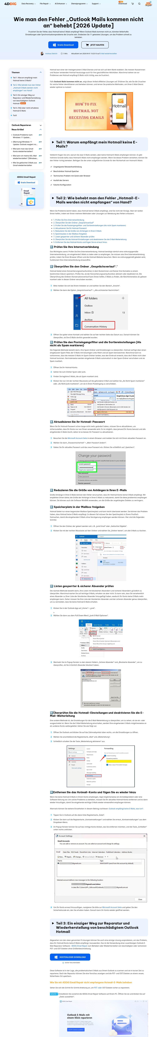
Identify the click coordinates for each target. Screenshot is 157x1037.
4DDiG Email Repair (79, 946)
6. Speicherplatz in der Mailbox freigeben (70, 234)
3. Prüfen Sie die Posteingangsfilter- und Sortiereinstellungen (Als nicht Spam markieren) (89, 225)
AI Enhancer (60, 3)
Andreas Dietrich (51, 53)
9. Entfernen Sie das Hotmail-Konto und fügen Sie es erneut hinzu (80, 242)
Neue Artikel (18, 129)
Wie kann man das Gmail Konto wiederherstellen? (27, 150)
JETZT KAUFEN (95, 44)
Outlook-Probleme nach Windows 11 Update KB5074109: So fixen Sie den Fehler (27, 136)
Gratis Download (63, 44)
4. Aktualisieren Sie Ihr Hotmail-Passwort (70, 228)
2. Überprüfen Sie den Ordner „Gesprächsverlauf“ (73, 222)
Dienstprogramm (78, 3)
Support (95, 3)
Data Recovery (28, 3)
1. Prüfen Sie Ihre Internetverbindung (68, 220)
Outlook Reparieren (21, 125)
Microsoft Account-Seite (78, 438)
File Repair (44, 3)
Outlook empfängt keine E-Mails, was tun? (126, 808)
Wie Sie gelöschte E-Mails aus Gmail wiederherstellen (27, 163)
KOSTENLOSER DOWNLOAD (70, 957)
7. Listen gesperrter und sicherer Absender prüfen (73, 236)
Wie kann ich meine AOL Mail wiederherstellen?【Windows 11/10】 (27, 157)
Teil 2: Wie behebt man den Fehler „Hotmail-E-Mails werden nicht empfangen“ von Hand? (27, 88)
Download (123, 3)
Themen (16, 72)
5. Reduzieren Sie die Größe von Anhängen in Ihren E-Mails (77, 231)
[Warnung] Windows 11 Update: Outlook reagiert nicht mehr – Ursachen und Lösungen (27, 143)
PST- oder (98, 987)
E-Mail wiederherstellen (108, 53)
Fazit (15, 115)
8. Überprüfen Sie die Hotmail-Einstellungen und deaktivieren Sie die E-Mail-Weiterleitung (90, 239)
